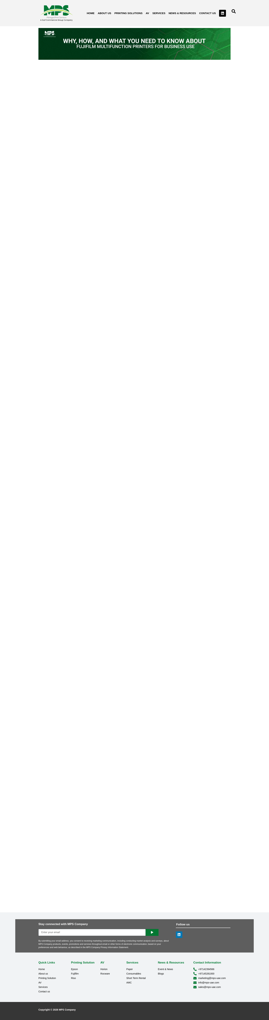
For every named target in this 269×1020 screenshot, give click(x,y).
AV (147, 13)
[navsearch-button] (233, 12)
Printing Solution (83, 962)
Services (158, 13)
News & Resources (182, 13)
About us (104, 13)
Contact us (207, 13)
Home (91, 13)
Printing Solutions (128, 13)
